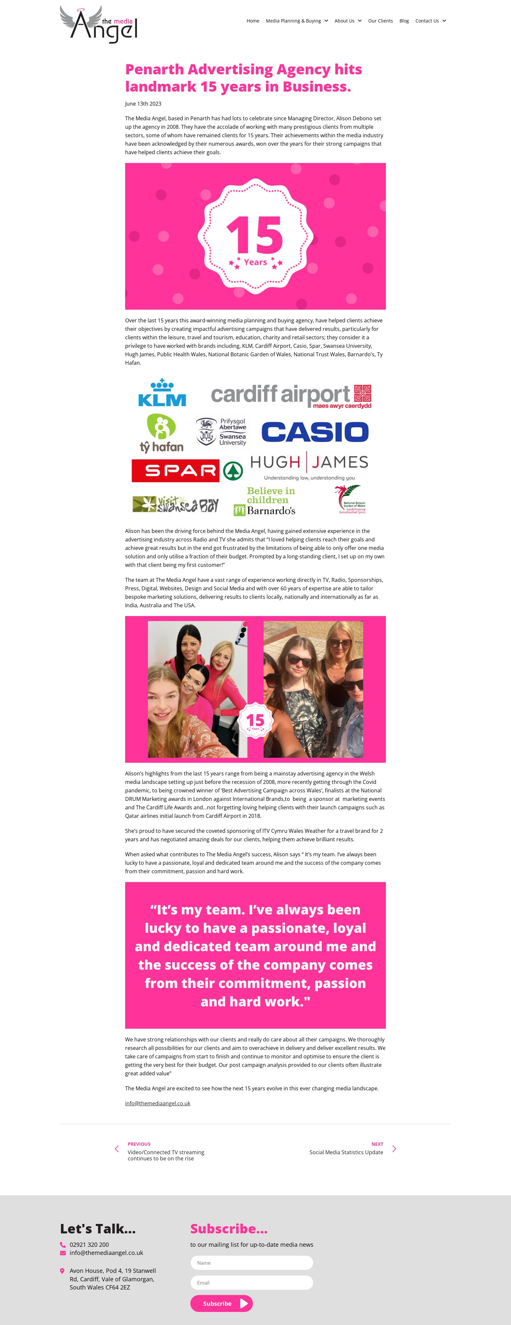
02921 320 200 (89, 1244)
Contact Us (427, 21)
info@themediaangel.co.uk (157, 1103)
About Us (345, 21)
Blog (404, 21)
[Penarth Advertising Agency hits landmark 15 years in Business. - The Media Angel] (98, 24)
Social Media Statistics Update (346, 1148)
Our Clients (380, 21)
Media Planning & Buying (293, 21)
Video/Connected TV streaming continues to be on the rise (170, 1151)
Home (253, 21)
